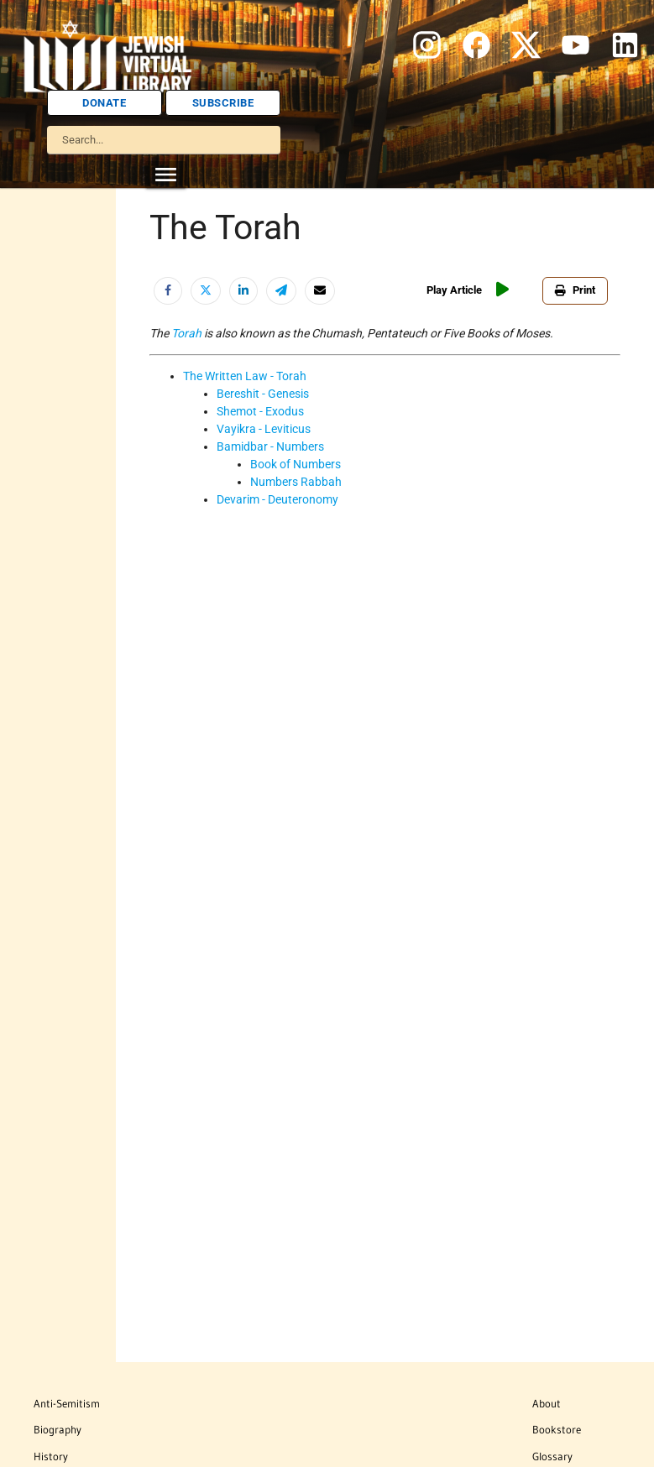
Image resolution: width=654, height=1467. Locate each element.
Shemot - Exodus (260, 411)
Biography (57, 1429)
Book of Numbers (295, 464)
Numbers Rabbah (296, 481)
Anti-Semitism (67, 1403)
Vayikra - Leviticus (264, 429)
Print (575, 290)
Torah (186, 333)
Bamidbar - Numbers (270, 446)
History (51, 1456)
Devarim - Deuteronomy (277, 499)
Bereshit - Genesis (263, 393)
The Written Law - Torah (244, 376)
